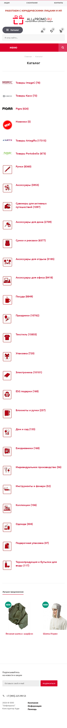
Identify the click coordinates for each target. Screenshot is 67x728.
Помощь (32, 709)
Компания (33, 702)
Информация (35, 706)
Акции (7, 2)
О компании (31, 2)
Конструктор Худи (10, 708)
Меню (13, 47)
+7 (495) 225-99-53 (16, 695)
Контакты (58, 2)
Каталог (12, 30)
